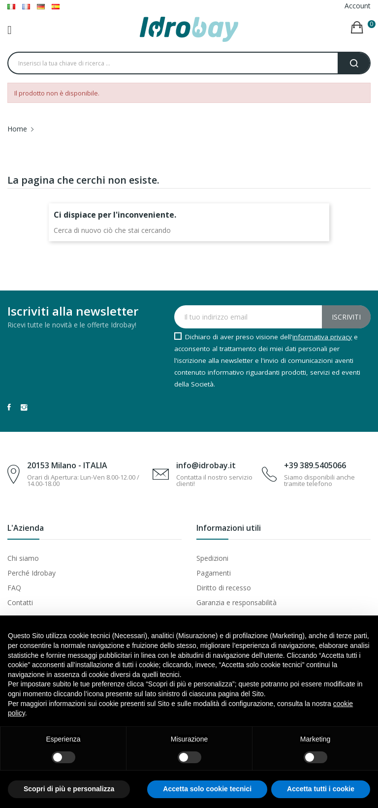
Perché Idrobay (31, 573)
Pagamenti (213, 573)
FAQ (14, 587)
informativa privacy (322, 336)
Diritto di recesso (223, 587)
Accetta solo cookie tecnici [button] (207, 789)
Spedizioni (212, 558)
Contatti (20, 602)
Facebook (9, 407)
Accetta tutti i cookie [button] (320, 789)
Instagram (24, 407)
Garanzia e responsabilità (236, 602)
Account (358, 5)
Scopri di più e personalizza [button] (69, 789)
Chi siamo (23, 558)
